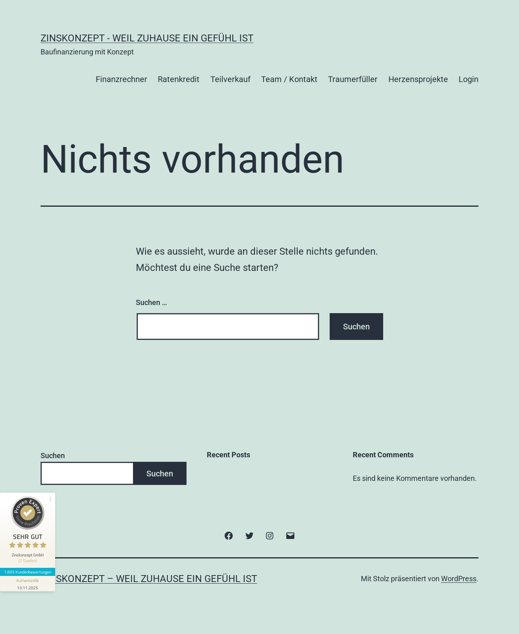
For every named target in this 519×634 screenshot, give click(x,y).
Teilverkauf (230, 79)
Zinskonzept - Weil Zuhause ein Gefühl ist (147, 38)
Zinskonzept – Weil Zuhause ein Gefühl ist (149, 578)
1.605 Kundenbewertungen (27, 572)
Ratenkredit (178, 79)
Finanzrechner (121, 79)
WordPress (458, 578)
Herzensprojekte (418, 79)
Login (468, 79)
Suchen (53, 455)
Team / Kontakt (289, 79)
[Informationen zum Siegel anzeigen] (27, 583)
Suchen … (151, 302)
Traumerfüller (352, 79)
